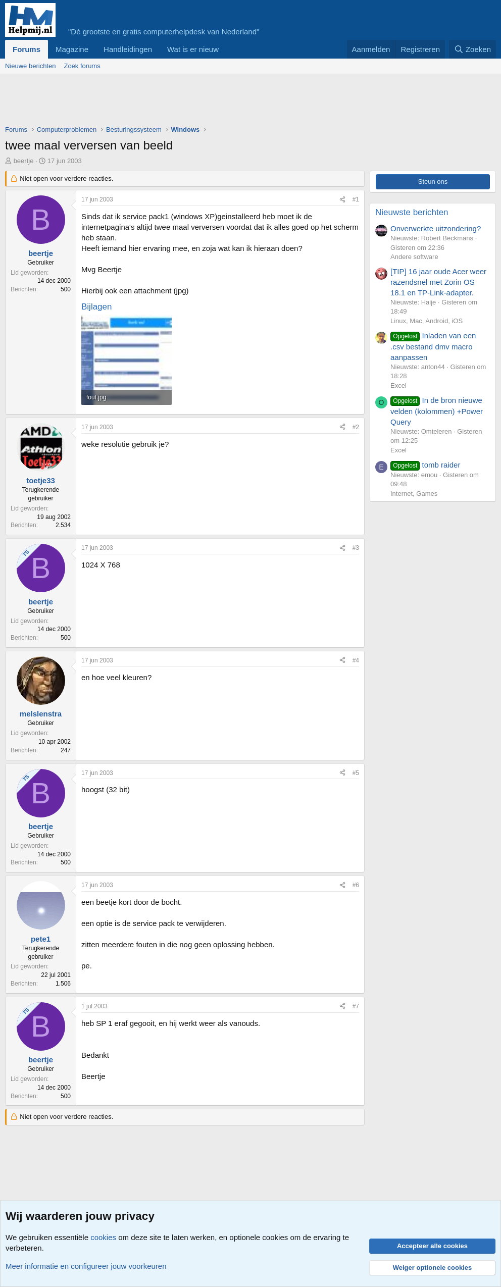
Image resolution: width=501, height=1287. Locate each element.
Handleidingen (128, 49)
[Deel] (342, 199)
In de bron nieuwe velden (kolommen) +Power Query (436, 411)
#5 (356, 773)
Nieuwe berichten (30, 66)
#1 (356, 199)
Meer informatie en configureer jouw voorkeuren (86, 1266)
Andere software (414, 257)
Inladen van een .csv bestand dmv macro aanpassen (433, 346)
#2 (356, 427)
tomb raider (425, 464)
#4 (356, 660)
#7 (356, 1006)
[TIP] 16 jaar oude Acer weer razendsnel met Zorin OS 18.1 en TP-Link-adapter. (438, 282)
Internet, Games (413, 493)
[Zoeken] (472, 49)
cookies (103, 1237)
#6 (356, 885)
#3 (356, 547)
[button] (227, 49)
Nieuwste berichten (411, 212)
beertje (24, 161)
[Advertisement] (189, 102)
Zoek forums (82, 66)
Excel (398, 385)
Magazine (72, 49)
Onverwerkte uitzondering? (435, 228)
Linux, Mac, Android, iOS (426, 321)
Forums (26, 49)
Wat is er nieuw (193, 49)
